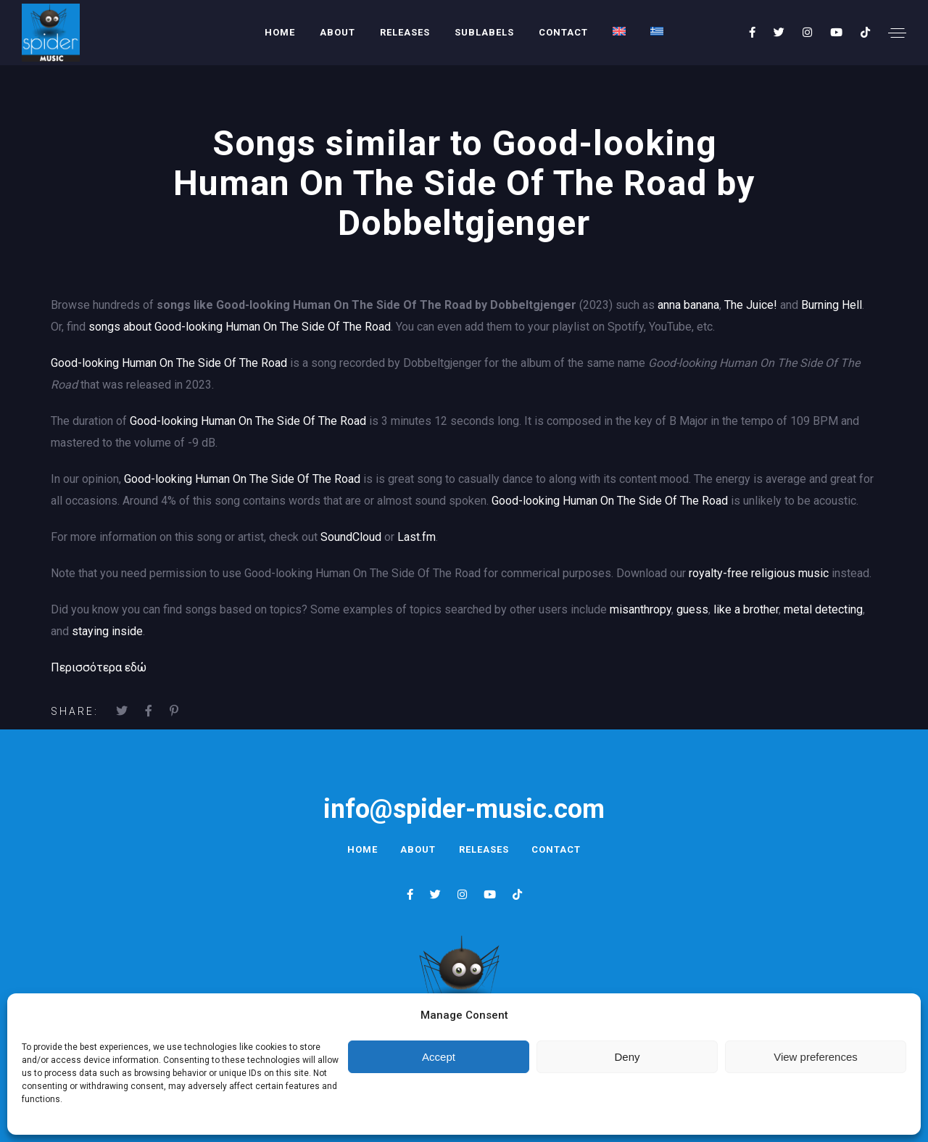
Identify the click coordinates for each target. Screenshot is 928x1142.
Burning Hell (831, 305)
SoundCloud (350, 537)
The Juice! (750, 305)
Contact (563, 32)
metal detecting (823, 609)
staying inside (107, 631)
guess (692, 609)
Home (280, 32)
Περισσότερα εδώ (98, 667)
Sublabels (484, 32)
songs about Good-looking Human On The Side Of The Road (239, 327)
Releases (405, 32)
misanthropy (640, 609)
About (337, 32)
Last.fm (416, 537)
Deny (626, 1057)
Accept (438, 1057)
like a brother (746, 609)
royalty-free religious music (759, 573)
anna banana (688, 305)
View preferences (816, 1057)
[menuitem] (619, 31)
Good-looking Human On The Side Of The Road (169, 363)
